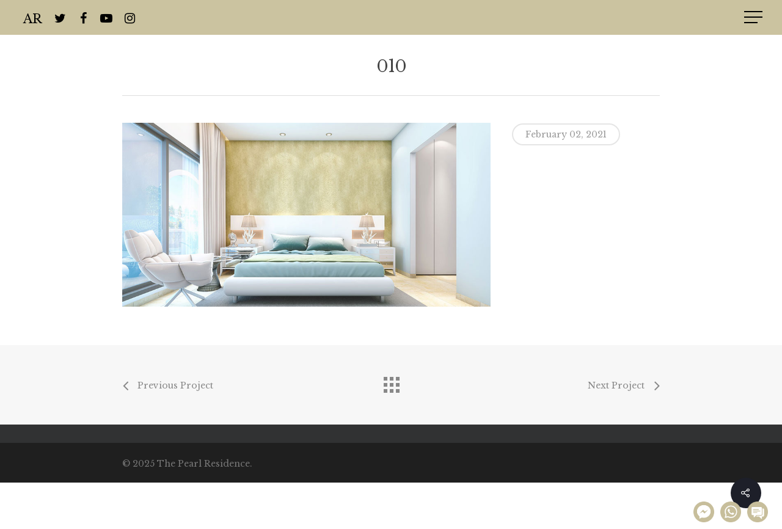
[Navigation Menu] (754, 17)
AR (32, 17)
